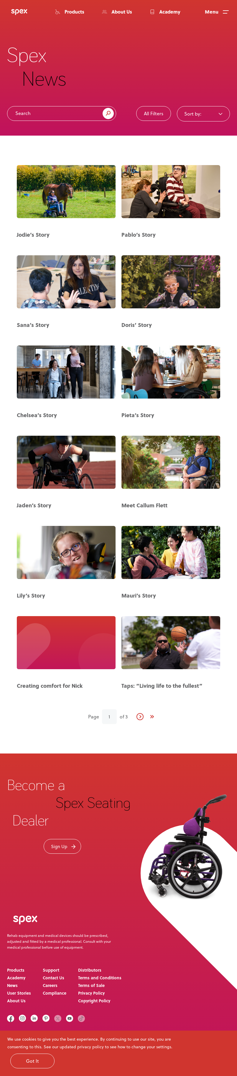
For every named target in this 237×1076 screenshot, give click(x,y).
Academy (16, 978)
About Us (16, 1001)
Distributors (89, 970)
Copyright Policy (94, 1001)
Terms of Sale (91, 985)
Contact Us (53, 978)
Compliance (54, 993)
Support (51, 970)
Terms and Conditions (99, 978)
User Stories (19, 993)
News (12, 985)
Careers (50, 985)
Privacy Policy (91, 993)
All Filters (153, 113)
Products (15, 970)
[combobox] (203, 113)
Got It (32, 1061)
